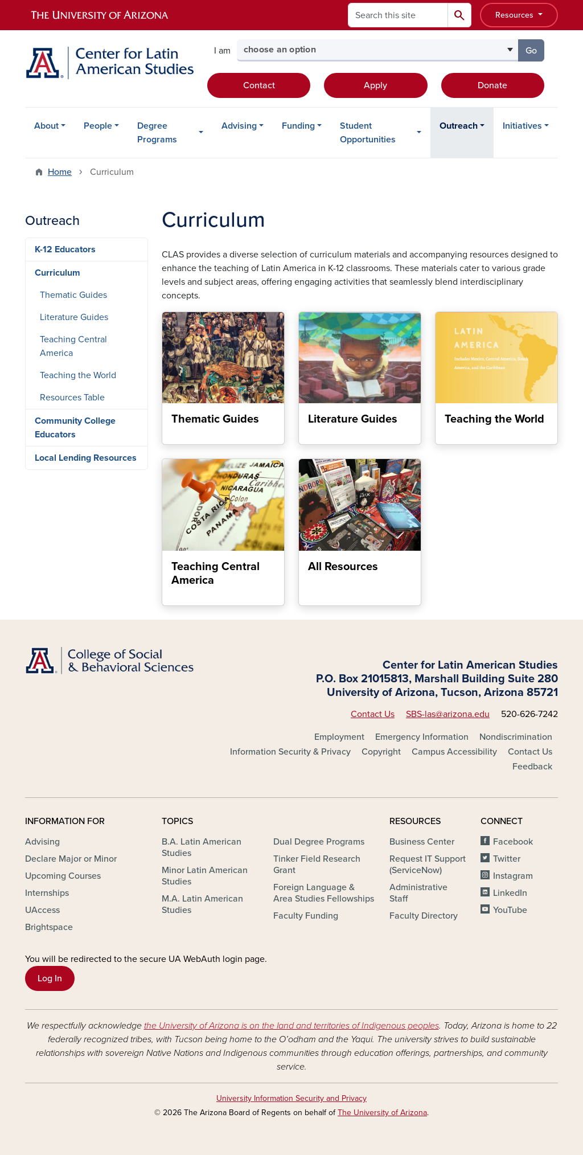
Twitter (506, 859)
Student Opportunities (368, 132)
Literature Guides (74, 317)
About (46, 126)
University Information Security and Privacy (291, 1098)
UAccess (42, 910)
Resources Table (72, 397)
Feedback (532, 766)
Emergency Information (422, 737)
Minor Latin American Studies (205, 876)
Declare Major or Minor (71, 859)
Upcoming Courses (63, 876)
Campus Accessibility (454, 751)
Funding (298, 126)
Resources (515, 15)
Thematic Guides (73, 295)
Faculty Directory (423, 915)
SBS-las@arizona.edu (448, 714)
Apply (375, 85)
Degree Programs (157, 132)
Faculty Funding (305, 915)
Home (60, 172)
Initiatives (522, 126)
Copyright (381, 751)
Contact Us (373, 714)
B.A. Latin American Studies (201, 847)
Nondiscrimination (515, 737)
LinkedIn (510, 893)
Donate (492, 85)
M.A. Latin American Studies (202, 904)
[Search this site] (398, 15)
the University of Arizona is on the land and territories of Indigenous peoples (291, 1025)
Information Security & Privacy (290, 751)
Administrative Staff (418, 893)
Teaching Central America (73, 346)
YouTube (510, 910)
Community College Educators (75, 427)
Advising (239, 126)
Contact (259, 85)
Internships (47, 893)
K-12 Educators (65, 249)
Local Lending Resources (86, 458)
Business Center (421, 841)
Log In (50, 978)
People (98, 126)
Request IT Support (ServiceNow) (427, 864)
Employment (339, 737)
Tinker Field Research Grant (316, 864)
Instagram (513, 876)
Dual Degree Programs (318, 841)
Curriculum (57, 272)
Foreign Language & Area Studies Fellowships (323, 893)
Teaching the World (78, 375)
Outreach (459, 126)
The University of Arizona (382, 1112)
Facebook (513, 841)
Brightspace (49, 927)
